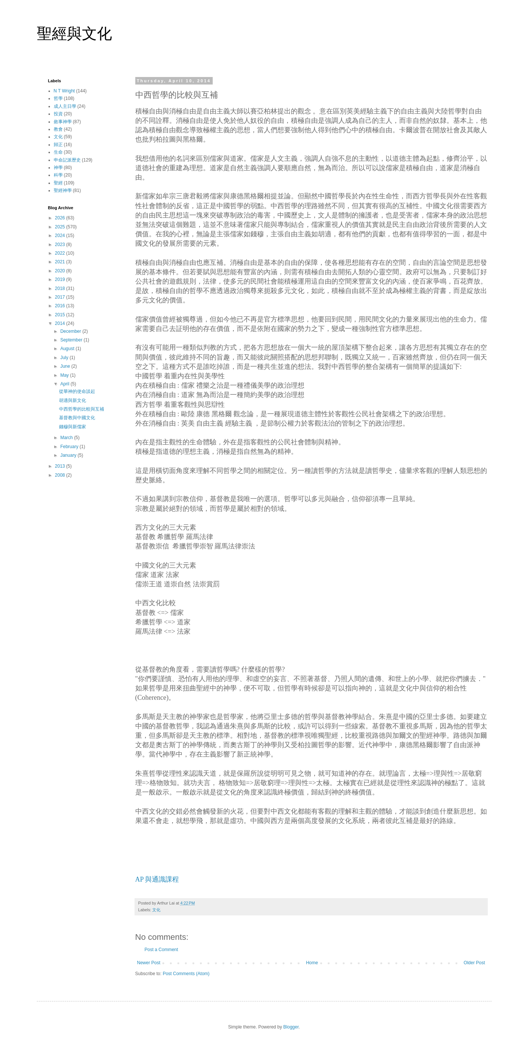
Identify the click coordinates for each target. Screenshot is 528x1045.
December (71, 331)
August (68, 348)
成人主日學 (65, 106)
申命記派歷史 (67, 160)
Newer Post (148, 962)
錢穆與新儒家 (72, 426)
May (65, 375)
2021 (60, 261)
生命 (58, 152)
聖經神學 (63, 190)
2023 (60, 244)
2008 (60, 475)
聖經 (58, 183)
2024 (60, 235)
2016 (60, 305)
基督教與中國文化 (77, 417)
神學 (58, 167)
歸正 (58, 144)
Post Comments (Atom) (186, 973)
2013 (60, 466)
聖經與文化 (74, 33)
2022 (60, 253)
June (65, 366)
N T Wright (64, 91)
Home (312, 962)
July (65, 357)
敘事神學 (63, 121)
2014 (60, 323)
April (65, 384)
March (67, 437)
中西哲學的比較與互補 (81, 409)
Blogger (291, 1027)
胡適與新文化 (72, 400)
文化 (156, 910)
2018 (60, 288)
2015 (60, 314)
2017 (60, 297)
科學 (58, 175)
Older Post (474, 962)
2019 (60, 279)
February (69, 446)
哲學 (58, 98)
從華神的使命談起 (77, 391)
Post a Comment (161, 949)
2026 (60, 217)
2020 (60, 270)
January (68, 455)
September (71, 340)
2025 (60, 227)
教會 (58, 129)
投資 (58, 113)
